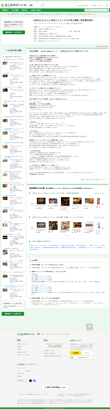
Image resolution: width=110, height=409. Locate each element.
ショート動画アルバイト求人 (57, 403)
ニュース (19, 370)
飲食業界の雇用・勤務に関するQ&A (53, 356)
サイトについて (21, 368)
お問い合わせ (20, 373)
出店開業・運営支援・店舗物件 (38, 400)
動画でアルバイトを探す (23, 354)
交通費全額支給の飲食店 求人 (68, 247)
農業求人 (41, 403)
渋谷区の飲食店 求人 (81, 245)
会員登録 (75, 353)
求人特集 (15, 10)
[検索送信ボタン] (107, 10)
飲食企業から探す (21, 352)
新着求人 (5, 10)
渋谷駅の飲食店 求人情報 (67, 245)
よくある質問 (26, 370)
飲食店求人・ (75, 400)
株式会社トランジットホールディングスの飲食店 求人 (44, 245)
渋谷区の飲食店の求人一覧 (45, 14)
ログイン (87, 353)
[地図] (77, 38)
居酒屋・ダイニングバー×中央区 (43, 278)
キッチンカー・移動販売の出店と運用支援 (67, 401)
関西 (43, 334)
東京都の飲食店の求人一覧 (30, 14)
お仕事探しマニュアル (49, 350)
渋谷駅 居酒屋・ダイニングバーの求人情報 (90, 247)
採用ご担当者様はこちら (56, 387)
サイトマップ (44, 394)
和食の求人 (38, 247)
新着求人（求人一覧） (22, 344)
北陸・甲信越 (65, 334)
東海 (47, 334)
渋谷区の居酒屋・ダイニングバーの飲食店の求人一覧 (65, 14)
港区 (72, 281)
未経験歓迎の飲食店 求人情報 (51, 247)
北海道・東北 (57, 334)
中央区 (85, 281)
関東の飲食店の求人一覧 (17, 14)
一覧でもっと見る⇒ (100, 193)
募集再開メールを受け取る (14, 32)
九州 (51, 334)
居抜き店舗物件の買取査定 (43, 401)
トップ (4, 14)
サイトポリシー (21, 394)
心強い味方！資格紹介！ (50, 353)
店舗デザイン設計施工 (58, 400)
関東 (9, 14)
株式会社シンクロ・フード (66, 395)
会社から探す (36, 10)
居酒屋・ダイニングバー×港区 (43, 276)
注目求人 (25, 10)
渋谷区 (91, 281)
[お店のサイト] (60, 26)
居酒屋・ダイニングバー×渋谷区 (43, 279)
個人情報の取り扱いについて (33, 394)
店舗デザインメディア (28, 403)
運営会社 (19, 376)
